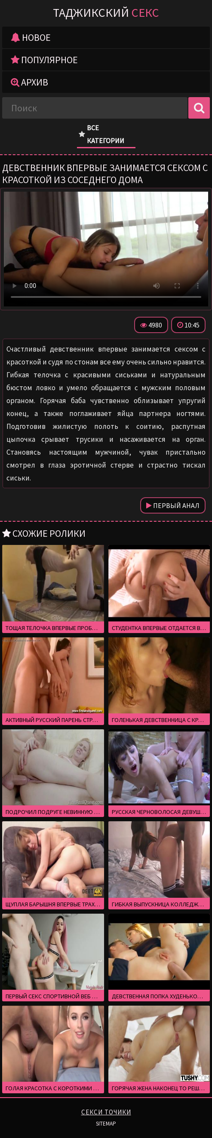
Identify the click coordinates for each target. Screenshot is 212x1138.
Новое (31, 37)
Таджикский (106, 12)
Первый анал (173, 505)
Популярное (44, 60)
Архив (29, 82)
